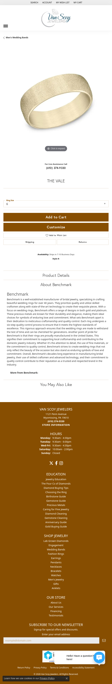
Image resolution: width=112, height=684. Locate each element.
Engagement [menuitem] (56, 545)
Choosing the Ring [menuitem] (56, 492)
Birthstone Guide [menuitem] (56, 496)
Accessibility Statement (83, 667)
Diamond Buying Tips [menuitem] (56, 487)
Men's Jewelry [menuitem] (56, 579)
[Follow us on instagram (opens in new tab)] (61, 463)
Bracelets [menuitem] (56, 571)
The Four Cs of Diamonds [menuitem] (56, 483)
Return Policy (23, 667)
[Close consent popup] (67, 678)
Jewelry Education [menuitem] (56, 479)
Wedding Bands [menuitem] (56, 549)
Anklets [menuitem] (56, 588)
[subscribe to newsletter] (104, 640)
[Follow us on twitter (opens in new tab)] (51, 463)
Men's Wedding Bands (17, 37)
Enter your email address (56, 634)
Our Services (56, 606)
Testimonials (56, 615)
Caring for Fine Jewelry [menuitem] (56, 509)
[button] (34, 2)
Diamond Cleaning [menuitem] (56, 513)
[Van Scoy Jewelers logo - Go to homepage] (56, 18)
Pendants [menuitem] (56, 562)
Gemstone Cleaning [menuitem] (56, 518)
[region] (56, 102)
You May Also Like (56, 384)
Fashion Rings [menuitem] (56, 553)
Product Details (56, 275)
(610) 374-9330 (56, 168)
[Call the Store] (56, 421)
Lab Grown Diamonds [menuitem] (56, 541)
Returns (83, 242)
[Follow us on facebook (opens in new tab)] (56, 463)
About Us (56, 602)
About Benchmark (56, 284)
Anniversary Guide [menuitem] (56, 522)
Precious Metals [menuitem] (56, 505)
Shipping (29, 242)
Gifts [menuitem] (56, 583)
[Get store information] (56, 424)
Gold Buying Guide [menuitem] (56, 526)
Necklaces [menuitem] (56, 566)
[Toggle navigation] (5, 24)
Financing (56, 611)
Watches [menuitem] (56, 575)
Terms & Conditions (59, 667)
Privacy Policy (40, 667)
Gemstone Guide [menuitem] (56, 500)
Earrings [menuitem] (56, 558)
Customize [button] (56, 227)
